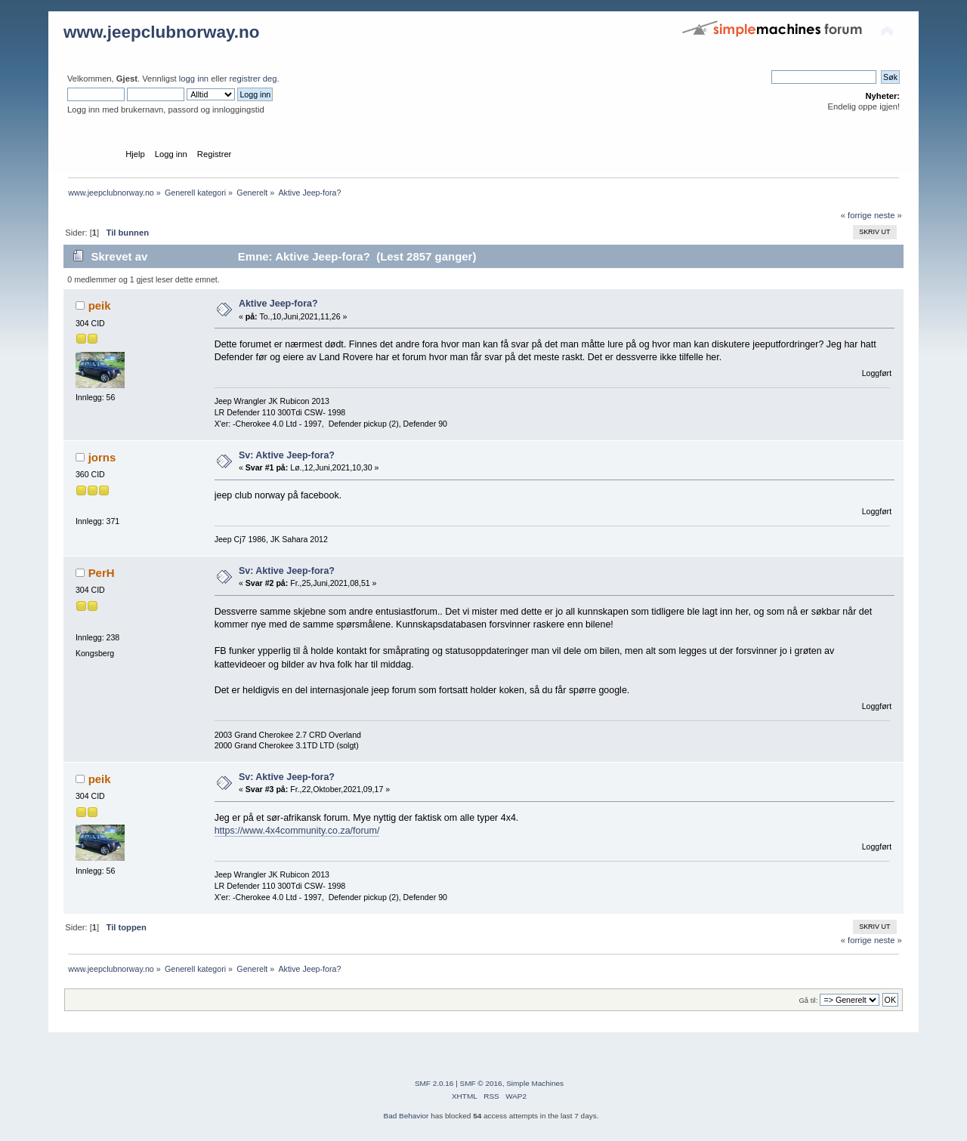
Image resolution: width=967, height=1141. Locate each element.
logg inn (194, 78)
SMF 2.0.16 (434, 1083)
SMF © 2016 (481, 1083)
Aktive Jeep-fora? (278, 303)
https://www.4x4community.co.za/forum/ (297, 830)
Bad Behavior (406, 1116)
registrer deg (253, 78)
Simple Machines (535, 1083)
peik (99, 305)
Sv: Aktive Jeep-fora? (287, 455)
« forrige (856, 215)
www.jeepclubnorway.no (161, 32)
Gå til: (808, 1000)
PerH (101, 572)
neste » (888, 215)
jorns (102, 457)
